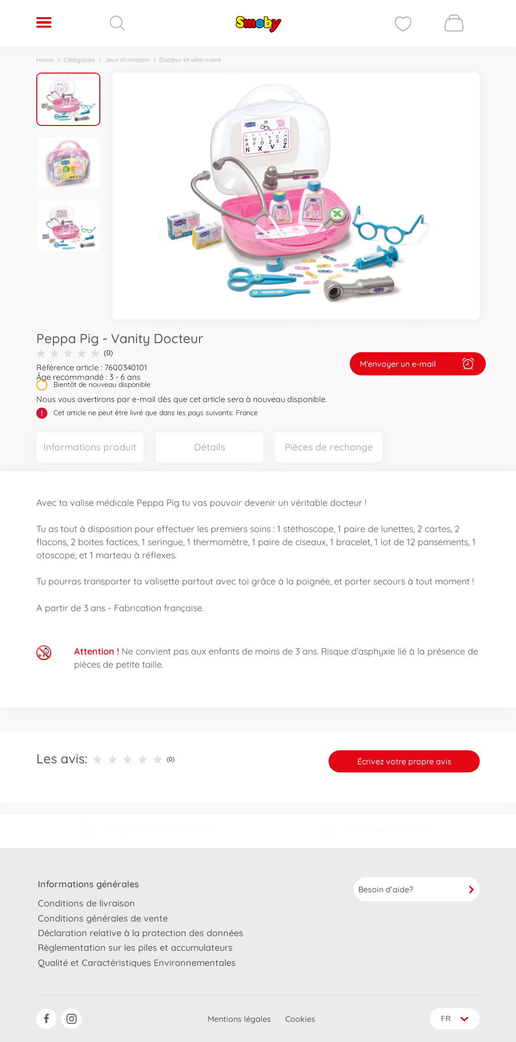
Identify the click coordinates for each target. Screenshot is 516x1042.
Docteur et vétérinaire (190, 59)
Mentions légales (238, 1019)
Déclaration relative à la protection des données (140, 932)
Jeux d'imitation (127, 59)
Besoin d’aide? (416, 889)
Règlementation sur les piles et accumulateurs (135, 947)
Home (44, 59)
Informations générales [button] (88, 884)
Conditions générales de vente (103, 918)
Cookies (299, 1019)
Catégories (79, 59)
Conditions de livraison (86, 903)
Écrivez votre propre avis (404, 761)
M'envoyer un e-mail (418, 363)
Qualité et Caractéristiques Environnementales (137, 962)
